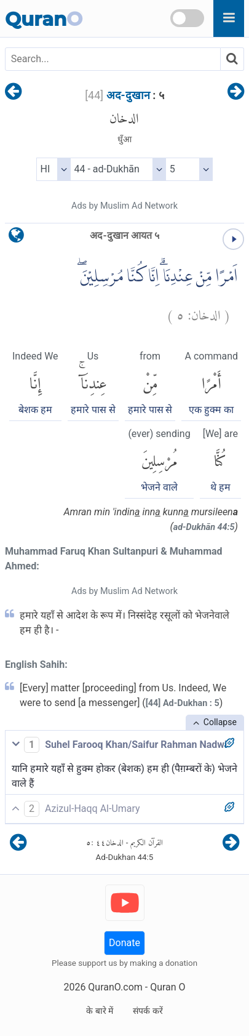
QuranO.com (115, 987)
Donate (124, 943)
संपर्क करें (147, 1011)
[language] (16, 237)
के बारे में (99, 1011)
